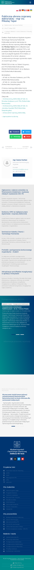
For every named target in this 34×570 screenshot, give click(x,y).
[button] (15, 132)
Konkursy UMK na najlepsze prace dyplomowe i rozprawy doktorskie (15, 213)
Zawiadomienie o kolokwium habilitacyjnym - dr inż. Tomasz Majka (15, 328)
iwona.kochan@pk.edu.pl (20, 169)
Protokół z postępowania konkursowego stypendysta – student (17, 251)
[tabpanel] (17, 429)
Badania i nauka (15, 31)
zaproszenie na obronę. (10, 116)
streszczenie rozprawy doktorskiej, (14, 113)
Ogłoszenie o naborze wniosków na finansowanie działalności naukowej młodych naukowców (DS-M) (15, 192)
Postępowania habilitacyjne (21, 324)
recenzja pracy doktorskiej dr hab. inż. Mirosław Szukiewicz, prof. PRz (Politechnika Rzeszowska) (16, 101)
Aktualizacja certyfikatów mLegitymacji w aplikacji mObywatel (17, 272)
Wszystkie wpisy (18, 175)
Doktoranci (23, 31)
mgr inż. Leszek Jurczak (13, 331)
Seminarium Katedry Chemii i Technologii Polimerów (13, 232)
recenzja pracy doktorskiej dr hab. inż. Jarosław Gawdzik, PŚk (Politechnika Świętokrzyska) (15, 108)
